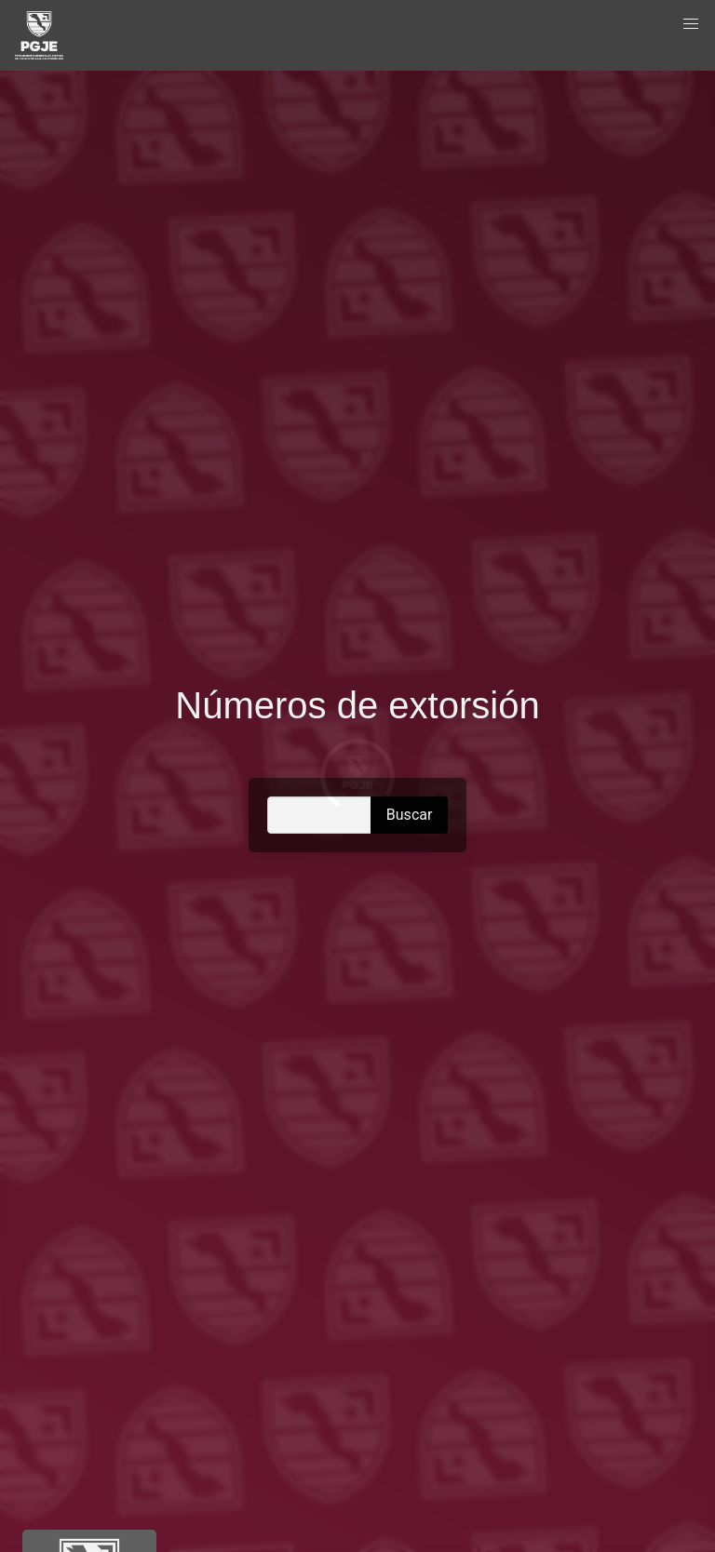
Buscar (409, 814)
